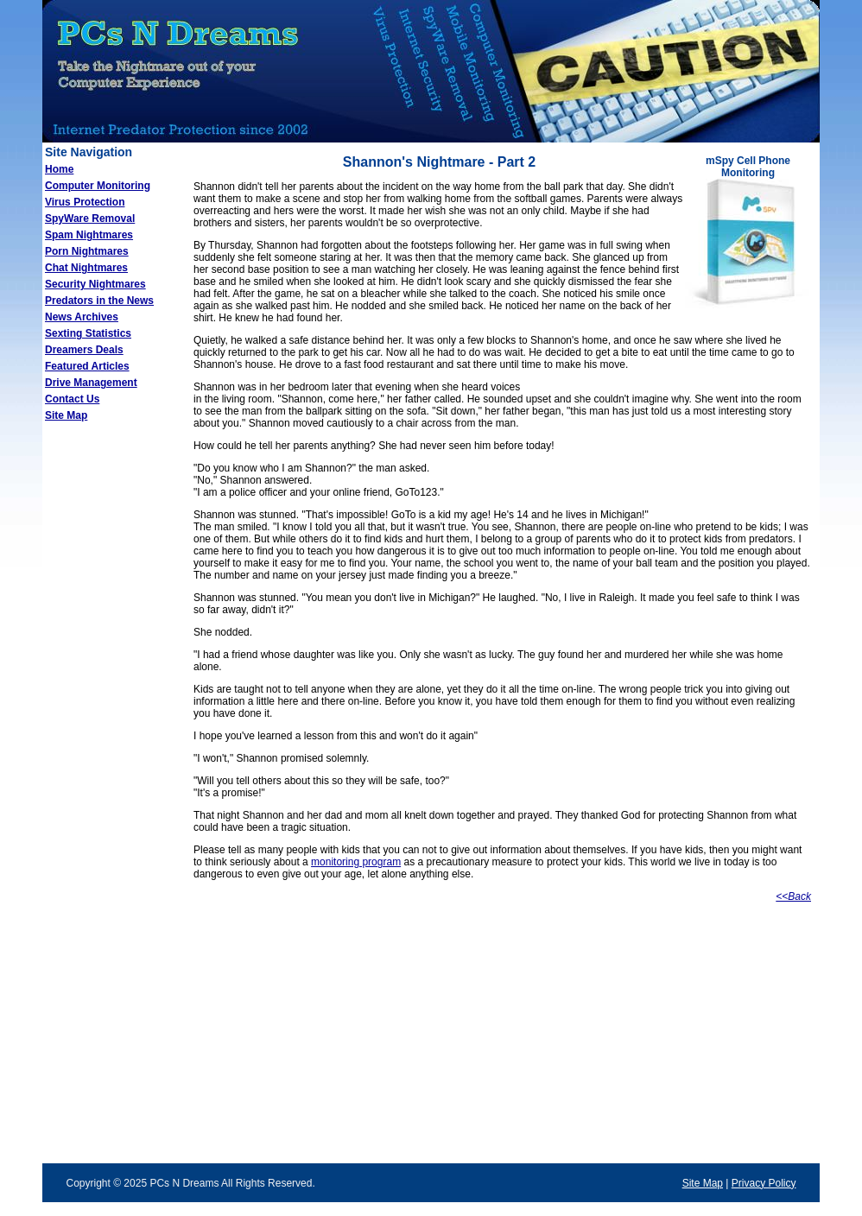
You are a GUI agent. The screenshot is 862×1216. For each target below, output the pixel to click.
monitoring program (356, 862)
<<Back (793, 896)
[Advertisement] (111, 707)
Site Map (702, 1183)
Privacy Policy (764, 1183)
